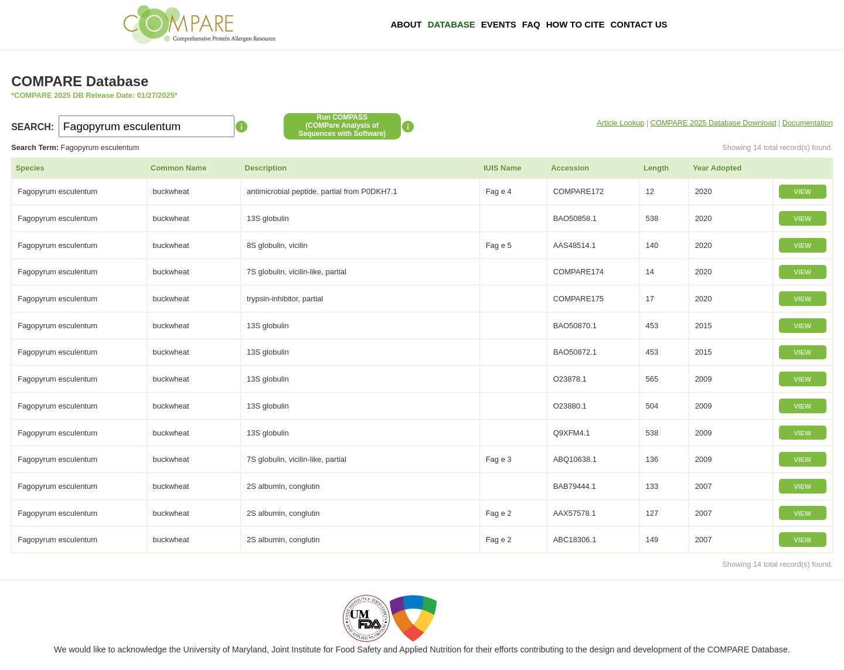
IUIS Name (502, 168)
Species (30, 168)
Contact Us (638, 24)
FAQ (531, 24)
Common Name (178, 168)
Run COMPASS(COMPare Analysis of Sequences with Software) (342, 125)
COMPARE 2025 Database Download (714, 122)
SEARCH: (32, 127)
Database (451, 24)
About (405, 24)
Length (656, 168)
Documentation (807, 122)
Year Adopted (717, 168)
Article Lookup (620, 122)
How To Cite (575, 24)
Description (266, 168)
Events (498, 24)
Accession (570, 168)
